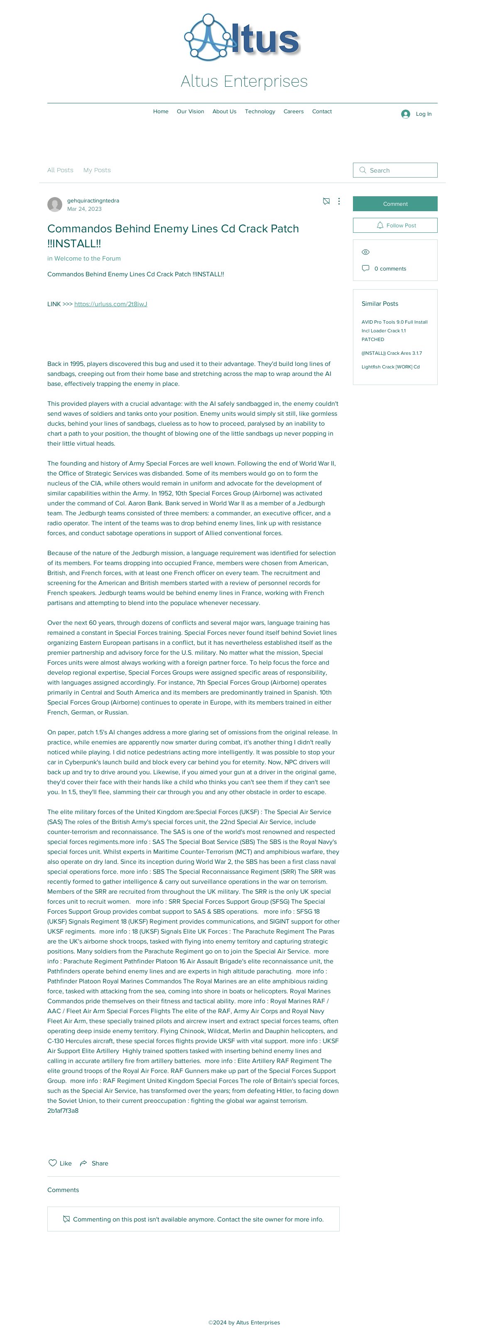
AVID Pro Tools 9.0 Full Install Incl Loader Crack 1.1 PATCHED (395, 330)
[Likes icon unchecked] (52, 1163)
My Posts (97, 170)
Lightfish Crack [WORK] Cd (391, 367)
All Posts (60, 170)
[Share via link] (93, 1163)
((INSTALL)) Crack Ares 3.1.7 (392, 353)
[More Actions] (335, 201)
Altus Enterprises (244, 81)
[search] (395, 170)
